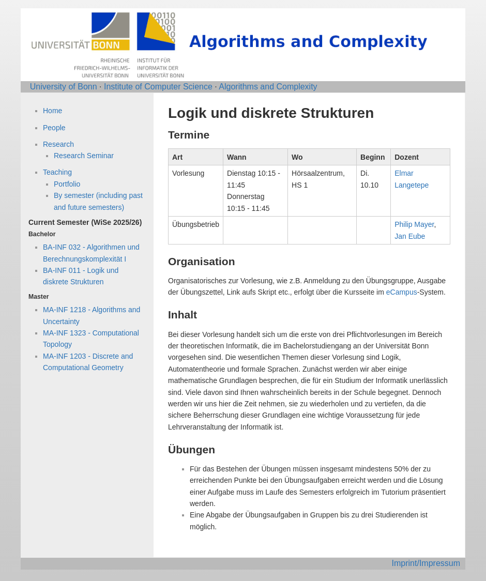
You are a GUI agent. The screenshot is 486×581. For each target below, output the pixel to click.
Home (52, 110)
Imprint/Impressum (426, 563)
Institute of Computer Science (158, 86)
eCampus (401, 292)
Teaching (57, 172)
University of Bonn (63, 86)
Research (58, 144)
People (54, 128)
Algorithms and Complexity (268, 86)
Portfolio (67, 184)
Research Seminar (84, 155)
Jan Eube (409, 236)
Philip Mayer (414, 224)
